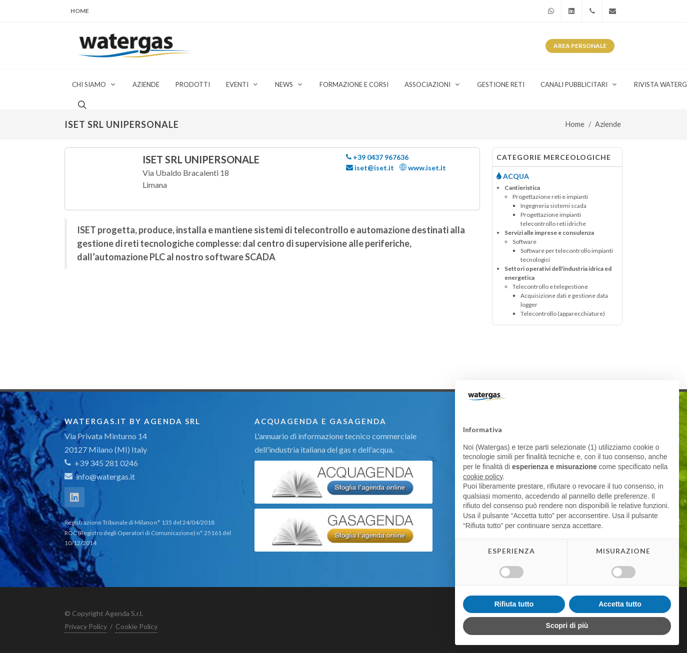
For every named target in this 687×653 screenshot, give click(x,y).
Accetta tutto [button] (620, 604)
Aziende (608, 124)
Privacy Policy (85, 626)
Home (79, 10)
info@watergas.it (105, 476)
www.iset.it (423, 167)
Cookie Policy (137, 626)
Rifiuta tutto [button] (514, 604)
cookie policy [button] (482, 477)
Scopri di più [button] (567, 626)
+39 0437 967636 (377, 157)
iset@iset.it (370, 167)
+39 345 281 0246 (101, 463)
